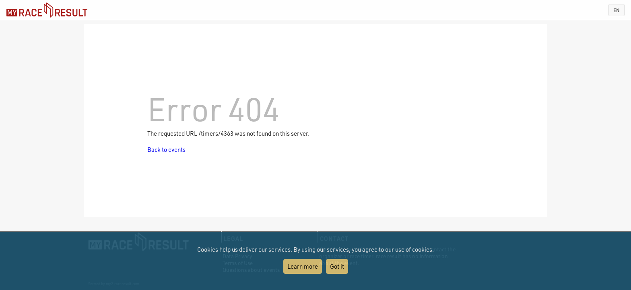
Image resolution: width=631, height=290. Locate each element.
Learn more (302, 266)
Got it (337, 266)
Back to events (166, 149)
